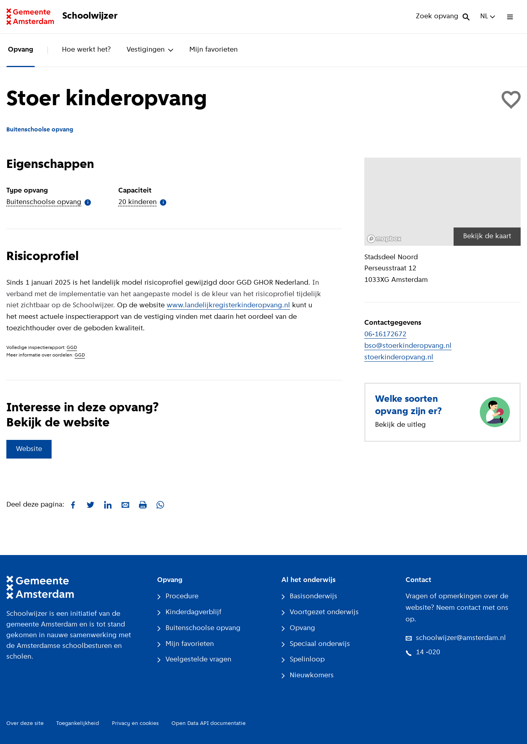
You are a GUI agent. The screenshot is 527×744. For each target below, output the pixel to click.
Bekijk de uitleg (400, 425)
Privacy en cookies (135, 724)
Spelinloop (303, 659)
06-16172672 (385, 334)
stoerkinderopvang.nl (398, 357)
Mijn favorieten (213, 50)
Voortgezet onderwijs (320, 612)
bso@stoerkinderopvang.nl (408, 346)
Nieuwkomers (307, 675)
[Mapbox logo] (384, 238)
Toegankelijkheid (77, 724)
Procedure (177, 596)
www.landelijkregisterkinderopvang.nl (228, 305)
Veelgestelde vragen (194, 659)
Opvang (20, 50)
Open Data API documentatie (208, 724)
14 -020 (423, 652)
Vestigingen (150, 50)
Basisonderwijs (309, 596)
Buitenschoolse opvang (198, 628)
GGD (72, 347)
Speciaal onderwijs (315, 644)
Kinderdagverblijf (189, 612)
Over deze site (25, 724)
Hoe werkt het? (86, 50)
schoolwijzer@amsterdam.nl (456, 638)
